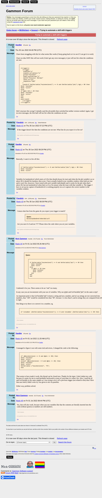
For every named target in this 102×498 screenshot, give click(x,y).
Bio (30, 45)
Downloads (14, 2)
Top (17, 124)
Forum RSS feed (11, 488)
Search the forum (65, 457)
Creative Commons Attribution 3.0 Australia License (46, 468)
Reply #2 (19, 157)
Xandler (42, 161)
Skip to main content (10, 6)
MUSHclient (24, 30)
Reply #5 (19, 350)
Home (4, 2)
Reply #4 (19, 253)
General (34, 30)
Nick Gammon (42, 256)
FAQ (94, 9)
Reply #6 (19, 415)
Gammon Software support (22, 486)
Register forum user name (81, 9)
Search (25, 2)
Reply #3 (19, 210)
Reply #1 (19, 133)
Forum (34, 2)
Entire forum (12, 30)
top (94, 463)
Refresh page (62, 39)
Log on (84, 6)
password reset (18, 22)
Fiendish (43, 214)
